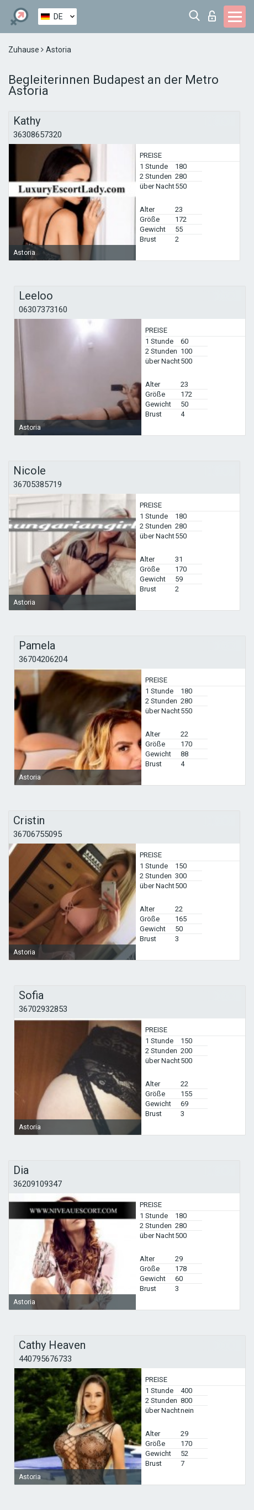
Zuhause (24, 49)
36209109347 (37, 1184)
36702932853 (43, 1009)
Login (212, 16)
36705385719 (37, 484)
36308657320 (37, 135)
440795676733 (45, 1359)
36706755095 (37, 834)
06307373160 (43, 309)
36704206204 (43, 659)
